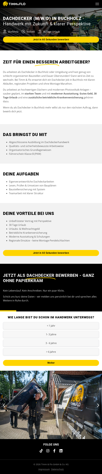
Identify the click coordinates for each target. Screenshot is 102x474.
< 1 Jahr (51, 325)
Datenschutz (57, 469)
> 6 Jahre (51, 351)
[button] (3, 405)
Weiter (51, 362)
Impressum (44, 469)
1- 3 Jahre (51, 334)
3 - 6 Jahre (51, 343)
